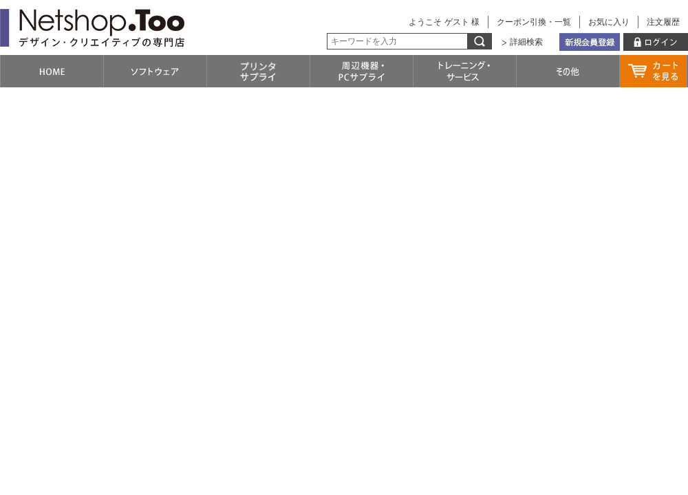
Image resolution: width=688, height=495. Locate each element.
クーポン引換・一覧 (534, 22)
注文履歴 (663, 22)
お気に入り (609, 22)
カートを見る (653, 71)
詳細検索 (526, 42)
